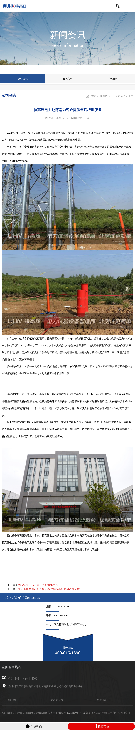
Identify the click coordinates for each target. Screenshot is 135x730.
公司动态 (23, 78)
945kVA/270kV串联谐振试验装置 (27, 139)
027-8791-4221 (61, 606)
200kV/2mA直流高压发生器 (65, 139)
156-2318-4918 (61, 615)
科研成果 (112, 78)
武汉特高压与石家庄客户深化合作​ (38, 585)
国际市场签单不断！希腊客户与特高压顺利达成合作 (49, 589)
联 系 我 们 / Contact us (22, 598)
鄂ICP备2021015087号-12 (71, 712)
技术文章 (67, 78)
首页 (93, 96)
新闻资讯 (105, 96)
